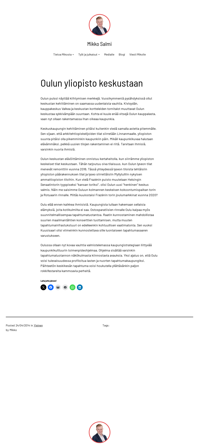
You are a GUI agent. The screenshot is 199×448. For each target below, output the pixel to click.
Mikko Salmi (99, 43)
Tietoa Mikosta (62, 54)
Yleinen (38, 325)
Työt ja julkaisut (87, 54)
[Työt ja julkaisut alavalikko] (99, 54)
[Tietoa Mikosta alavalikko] (73, 54)
